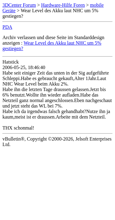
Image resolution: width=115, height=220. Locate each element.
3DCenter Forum (19, 5)
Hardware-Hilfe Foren (63, 5)
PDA (7, 27)
